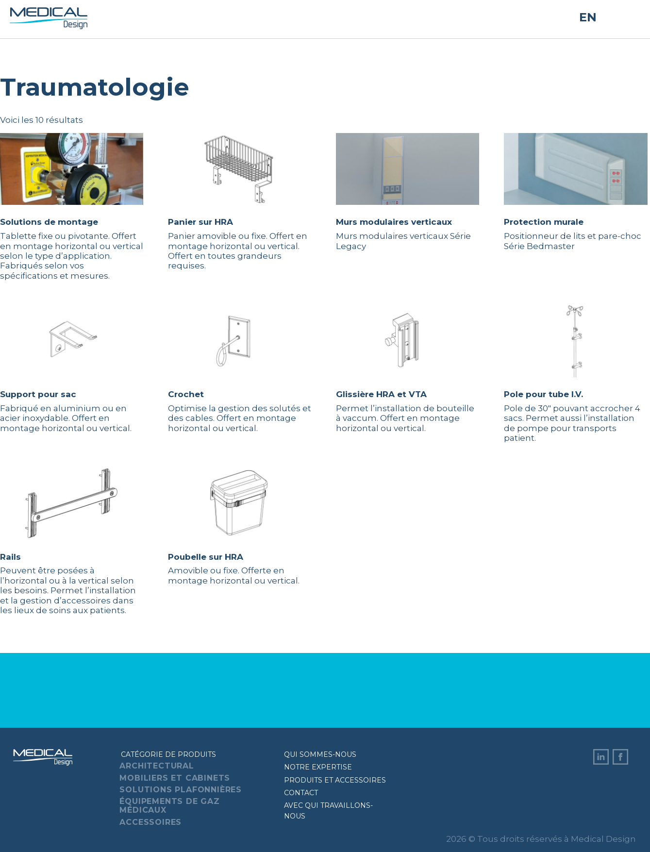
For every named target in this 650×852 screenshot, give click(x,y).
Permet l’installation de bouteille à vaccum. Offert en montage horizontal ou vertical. (407, 369)
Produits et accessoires (335, 780)
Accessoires (150, 822)
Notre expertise (318, 767)
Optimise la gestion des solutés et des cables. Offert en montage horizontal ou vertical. (239, 369)
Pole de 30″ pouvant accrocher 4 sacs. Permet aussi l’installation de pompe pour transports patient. (575, 374)
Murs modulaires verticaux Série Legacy (407, 192)
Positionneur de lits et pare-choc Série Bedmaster (575, 192)
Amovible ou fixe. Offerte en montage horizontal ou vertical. (239, 526)
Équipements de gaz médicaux (169, 806)
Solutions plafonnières (180, 789)
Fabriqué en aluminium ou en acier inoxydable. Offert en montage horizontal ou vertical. (71, 369)
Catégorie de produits (168, 754)
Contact (301, 792)
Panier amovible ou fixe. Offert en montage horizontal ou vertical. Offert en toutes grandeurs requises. (239, 201)
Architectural (156, 765)
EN (588, 17)
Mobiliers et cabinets (174, 778)
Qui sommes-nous (320, 754)
